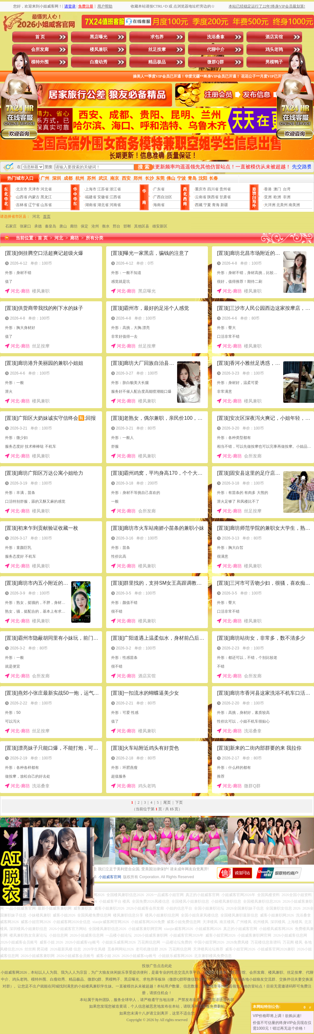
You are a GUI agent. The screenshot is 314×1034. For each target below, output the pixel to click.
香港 (268, 189)
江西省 (115, 197)
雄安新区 (159, 226)
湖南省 (90, 205)
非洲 (286, 197)
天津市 (34, 189)
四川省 (213, 189)
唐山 (63, 226)
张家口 (25, 226)
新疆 (224, 205)
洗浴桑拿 (216, 37)
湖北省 (103, 205)
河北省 (46, 189)
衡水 (106, 226)
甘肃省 (225, 197)
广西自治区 (162, 197)
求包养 (157, 37)
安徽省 (103, 197)
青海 (215, 205)
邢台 (116, 226)
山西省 (21, 197)
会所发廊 (40, 49)
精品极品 (157, 62)
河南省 (115, 205)
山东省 (46, 205)
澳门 (277, 189)
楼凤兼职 (98, 49)
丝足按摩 (157, 49)
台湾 (286, 189)
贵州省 (225, 189)
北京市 (21, 189)
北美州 (282, 205)
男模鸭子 (274, 62)
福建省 (90, 197)
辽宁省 (34, 205)
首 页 (40, 37)
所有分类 (94, 238)
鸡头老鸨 (274, 49)
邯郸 (127, 226)
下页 (179, 802)
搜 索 (143, 167)
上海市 (90, 189)
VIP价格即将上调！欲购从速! (277, 1016)
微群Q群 (215, 62)
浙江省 (115, 189)
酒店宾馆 (274, 37)
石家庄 (11, 226)
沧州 (95, 226)
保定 (84, 226)
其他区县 (141, 226)
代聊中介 (216, 49)
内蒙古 (34, 197)
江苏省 (103, 189)
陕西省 (213, 197)
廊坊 (74, 226)
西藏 (199, 205)
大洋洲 (269, 205)
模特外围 (40, 62)
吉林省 (21, 205)
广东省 (159, 189)
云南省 (200, 197)
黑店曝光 (98, 37)
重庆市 (200, 189)
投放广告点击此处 (157, 966)
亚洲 (268, 197)
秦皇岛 (50, 226)
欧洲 (277, 197)
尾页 (167, 802)
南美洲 (294, 205)
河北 (36, 216)
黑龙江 (46, 197)
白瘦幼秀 (98, 62)
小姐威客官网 (110, 877)
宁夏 (207, 205)
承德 (38, 226)
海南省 (159, 205)
